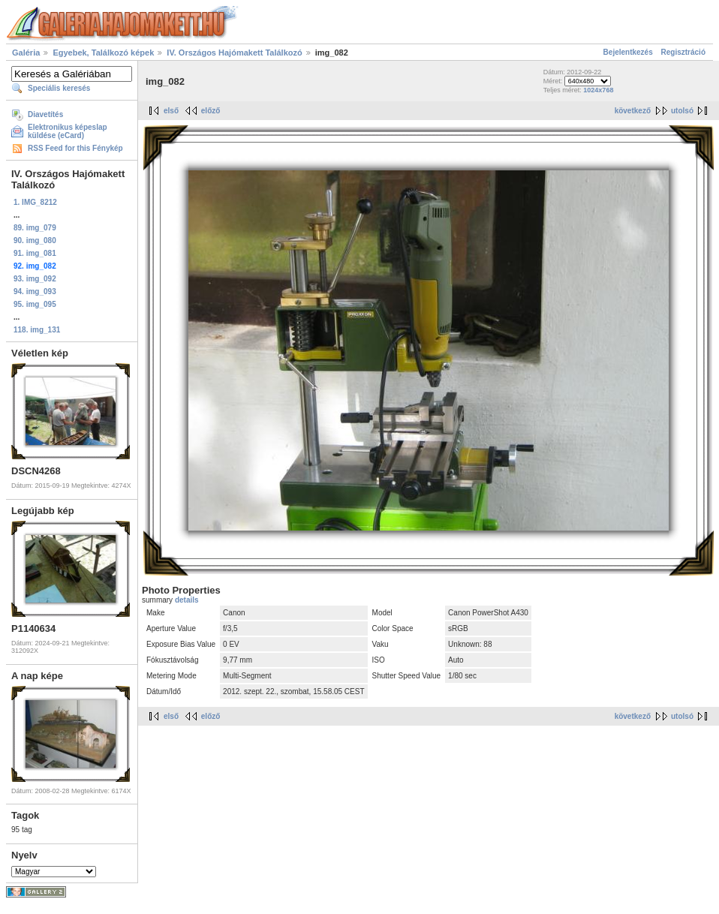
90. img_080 (35, 240)
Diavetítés (45, 114)
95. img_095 (35, 304)
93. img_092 (35, 279)
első (171, 111)
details (187, 600)
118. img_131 (37, 330)
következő (633, 111)
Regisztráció (683, 52)
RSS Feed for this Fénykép (75, 148)
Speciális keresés (59, 88)
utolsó (682, 111)
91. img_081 (35, 253)
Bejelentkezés (628, 52)
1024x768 (598, 90)
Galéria (26, 52)
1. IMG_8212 (35, 202)
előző (211, 111)
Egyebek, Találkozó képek (103, 52)
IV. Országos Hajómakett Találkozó (235, 52)
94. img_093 (35, 291)
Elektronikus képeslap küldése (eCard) (67, 131)
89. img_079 (35, 228)
